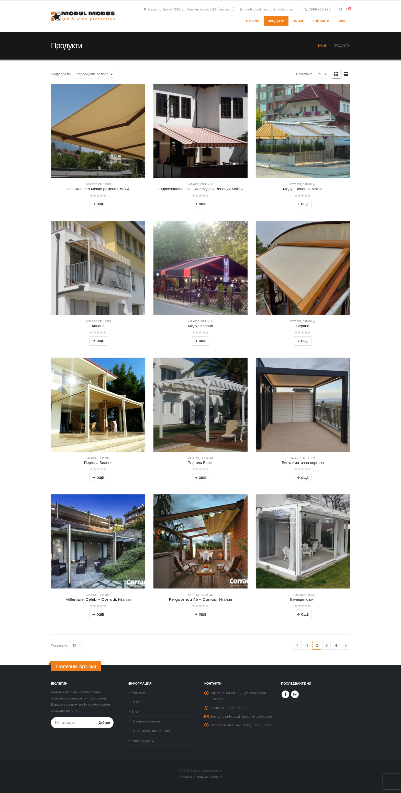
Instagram (295, 694)
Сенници (104, 184)
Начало (252, 21)
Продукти (276, 21)
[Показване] (322, 74)
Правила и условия (145, 721)
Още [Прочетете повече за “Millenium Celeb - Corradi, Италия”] (100, 614)
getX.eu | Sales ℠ (209, 777)
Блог (342, 21)
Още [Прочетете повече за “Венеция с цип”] (305, 614)
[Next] (346, 645)
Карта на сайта (142, 740)
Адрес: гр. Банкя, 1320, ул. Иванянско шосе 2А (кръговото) (189, 9)
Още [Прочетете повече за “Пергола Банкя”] (202, 477)
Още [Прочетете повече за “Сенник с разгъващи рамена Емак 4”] (100, 204)
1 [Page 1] (307, 645)
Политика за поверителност (152, 731)
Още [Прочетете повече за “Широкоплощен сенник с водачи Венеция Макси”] (202, 204)
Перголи (104, 458)
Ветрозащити (296, 595)
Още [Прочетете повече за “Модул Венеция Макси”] (305, 204)
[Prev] (297, 645)
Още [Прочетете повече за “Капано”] (100, 341)
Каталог (91, 184)
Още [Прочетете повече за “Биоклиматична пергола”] (305, 477)
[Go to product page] (98, 131)
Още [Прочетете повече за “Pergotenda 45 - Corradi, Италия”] (202, 614)
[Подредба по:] (94, 74)
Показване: (304, 74)
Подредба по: (61, 74)
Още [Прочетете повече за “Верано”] (305, 341)
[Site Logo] (83, 16)
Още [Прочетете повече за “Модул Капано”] (202, 341)
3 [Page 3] (326, 645)
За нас (298, 21)
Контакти (321, 21)
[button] (340, 9)
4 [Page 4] (336, 645)
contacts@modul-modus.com (267, 9)
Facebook (285, 694)
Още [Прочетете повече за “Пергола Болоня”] (100, 477)
